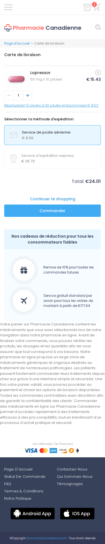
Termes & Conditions (23, 491)
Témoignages (70, 483)
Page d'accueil (17, 43)
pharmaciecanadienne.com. (47, 538)
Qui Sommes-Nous (74, 476)
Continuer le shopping (52, 199)
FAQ (7, 483)
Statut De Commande (24, 476)
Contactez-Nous (72, 469)
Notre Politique (17, 498)
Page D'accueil (18, 469)
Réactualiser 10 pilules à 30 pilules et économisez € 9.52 (51, 105)
